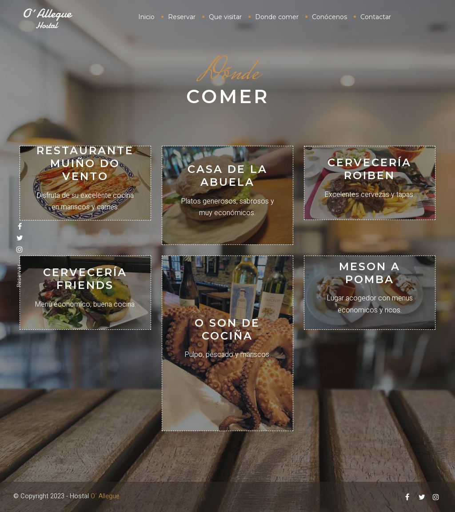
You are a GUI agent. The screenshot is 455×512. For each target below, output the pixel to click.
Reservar (19, 276)
